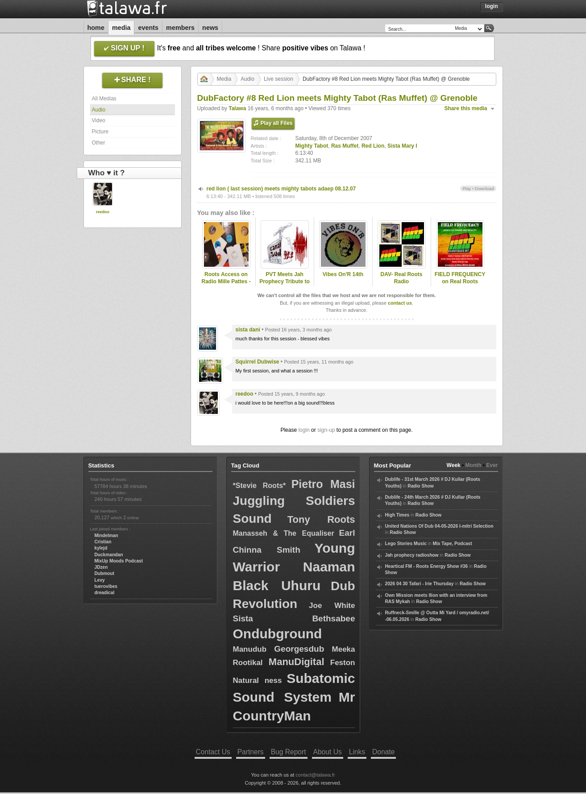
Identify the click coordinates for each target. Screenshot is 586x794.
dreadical (105, 592)
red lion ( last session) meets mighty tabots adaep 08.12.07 (281, 189)
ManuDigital (296, 661)
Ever (492, 465)
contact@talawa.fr (315, 774)
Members (180, 27)
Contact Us (213, 752)
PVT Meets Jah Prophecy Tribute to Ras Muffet (284, 282)
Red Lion (373, 146)
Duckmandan (109, 554)
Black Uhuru (277, 585)
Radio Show (420, 486)
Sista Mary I (402, 146)
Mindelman (106, 535)
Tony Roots (321, 519)
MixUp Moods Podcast (119, 560)
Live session (278, 79)
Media (121, 27)
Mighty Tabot (311, 146)
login (303, 430)
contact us (400, 303)
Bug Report (288, 752)
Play (466, 188)
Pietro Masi (323, 484)
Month (473, 465)
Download (484, 188)
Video (98, 120)
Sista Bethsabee (294, 618)
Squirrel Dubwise (257, 362)
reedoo (102, 212)
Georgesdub (299, 648)
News (210, 27)
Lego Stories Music (406, 543)
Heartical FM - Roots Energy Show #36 (426, 566)
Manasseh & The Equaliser (283, 533)
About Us (327, 752)
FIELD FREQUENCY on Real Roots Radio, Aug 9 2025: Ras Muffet (460, 285)
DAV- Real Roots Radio (402, 278)
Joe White (332, 605)
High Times (397, 515)
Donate (383, 752)
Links (357, 752)
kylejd (101, 548)
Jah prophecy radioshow (412, 555)
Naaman (329, 566)
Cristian (103, 541)
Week (454, 465)
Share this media (466, 108)
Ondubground (277, 633)
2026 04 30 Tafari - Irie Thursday (419, 583)
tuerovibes (106, 586)
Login (491, 6)
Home (95, 27)
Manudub (250, 649)
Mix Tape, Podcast (452, 543)
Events (148, 27)
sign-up (326, 430)
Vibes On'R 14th (343, 274)
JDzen (101, 567)
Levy (100, 580)
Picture (100, 131)
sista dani (248, 330)
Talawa (237, 108)
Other (98, 143)
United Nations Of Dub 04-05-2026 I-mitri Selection (439, 526)
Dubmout (105, 573)
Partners (250, 752)
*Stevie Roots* (259, 485)
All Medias (104, 98)
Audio (99, 110)
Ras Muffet (344, 146)
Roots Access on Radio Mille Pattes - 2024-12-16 (225, 282)
